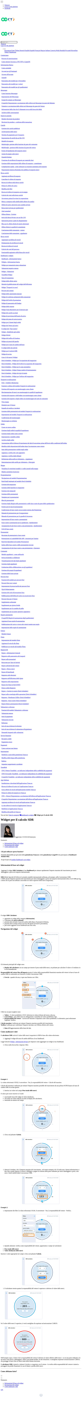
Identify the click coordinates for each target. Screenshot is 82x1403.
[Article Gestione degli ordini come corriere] (41, 434)
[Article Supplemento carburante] (41, 602)
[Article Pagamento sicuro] (41, 742)
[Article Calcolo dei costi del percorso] (41, 249)
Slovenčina (74, 50)
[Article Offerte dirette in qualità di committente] (41, 227)
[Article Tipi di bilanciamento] (41, 589)
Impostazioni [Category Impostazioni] (5, 751)
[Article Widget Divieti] (41, 335)
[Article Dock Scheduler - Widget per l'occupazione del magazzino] (41, 360)
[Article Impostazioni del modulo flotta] (41, 640)
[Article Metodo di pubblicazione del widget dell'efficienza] (41, 284)
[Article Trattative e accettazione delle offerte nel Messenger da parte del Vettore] (41, 106)
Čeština (17, 50)
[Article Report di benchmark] (41, 672)
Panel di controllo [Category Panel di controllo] (6, 116)
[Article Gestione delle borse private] (41, 573)
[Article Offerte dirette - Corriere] (41, 214)
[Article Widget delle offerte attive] (41, 281)
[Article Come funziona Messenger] (41, 93)
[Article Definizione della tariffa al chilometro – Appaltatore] (41, 459)
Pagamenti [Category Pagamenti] (4, 745)
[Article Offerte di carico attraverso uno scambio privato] (41, 205)
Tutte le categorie (14, 815)
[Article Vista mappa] (41, 402)
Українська (12, 52)
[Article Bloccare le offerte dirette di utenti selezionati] (41, 224)
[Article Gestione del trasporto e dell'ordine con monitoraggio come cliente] (41, 395)
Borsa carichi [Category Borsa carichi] (5, 173)
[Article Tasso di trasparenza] (41, 278)
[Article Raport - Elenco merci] (41, 669)
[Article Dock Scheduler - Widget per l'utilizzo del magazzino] (41, 376)
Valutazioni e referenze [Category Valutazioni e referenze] (7, 707)
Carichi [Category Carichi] (3, 125)
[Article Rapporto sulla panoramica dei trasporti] (41, 656)
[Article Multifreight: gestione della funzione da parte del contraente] (41, 144)
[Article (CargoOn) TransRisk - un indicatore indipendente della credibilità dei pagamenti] (41, 777)
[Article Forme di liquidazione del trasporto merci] (41, 151)
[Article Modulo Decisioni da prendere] (41, 119)
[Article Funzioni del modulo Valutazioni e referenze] (41, 710)
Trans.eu (7, 5)
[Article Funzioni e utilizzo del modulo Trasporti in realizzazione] (41, 386)
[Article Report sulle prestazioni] (41, 659)
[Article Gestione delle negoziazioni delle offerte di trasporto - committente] (41, 163)
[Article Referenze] (41, 723)
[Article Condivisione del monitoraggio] (41, 418)
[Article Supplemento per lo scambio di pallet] (41, 608)
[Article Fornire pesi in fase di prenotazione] (41, 507)
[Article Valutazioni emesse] (41, 713)
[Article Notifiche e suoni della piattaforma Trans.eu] (41, 755)
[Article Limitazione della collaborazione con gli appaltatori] (41, 567)
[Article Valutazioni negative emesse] (41, 268)
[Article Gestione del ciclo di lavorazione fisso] (41, 592)
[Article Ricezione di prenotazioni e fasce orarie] (41, 535)
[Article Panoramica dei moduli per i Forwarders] (41, 81)
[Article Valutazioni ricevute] (41, 720)
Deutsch (22, 50)
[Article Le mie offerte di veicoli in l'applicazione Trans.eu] (41, 805)
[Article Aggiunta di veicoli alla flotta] (41, 643)
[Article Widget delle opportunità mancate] (41, 294)
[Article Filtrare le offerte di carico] (41, 186)
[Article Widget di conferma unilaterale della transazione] (41, 297)
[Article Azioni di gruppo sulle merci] (41, 154)
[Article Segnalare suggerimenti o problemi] (41, 764)
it (4, 49)
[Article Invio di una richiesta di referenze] (41, 726)
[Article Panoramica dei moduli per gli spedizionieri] (41, 87)
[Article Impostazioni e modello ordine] (41, 437)
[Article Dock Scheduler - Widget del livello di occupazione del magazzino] (41, 364)
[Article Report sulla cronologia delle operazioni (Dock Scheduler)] (41, 694)
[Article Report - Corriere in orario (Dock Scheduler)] (41, 691)
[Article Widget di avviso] (41, 354)
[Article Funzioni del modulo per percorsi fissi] (41, 580)
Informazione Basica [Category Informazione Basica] (7, 65)
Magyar (43, 50)
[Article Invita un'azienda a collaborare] (41, 558)
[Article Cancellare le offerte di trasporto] (41, 179)
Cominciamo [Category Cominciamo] (4, 55)
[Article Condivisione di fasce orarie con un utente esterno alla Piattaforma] (41, 510)
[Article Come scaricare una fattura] (41, 748)
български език (9, 50)
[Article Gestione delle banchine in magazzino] (41, 488)
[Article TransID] (41, 78)
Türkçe (6, 52)
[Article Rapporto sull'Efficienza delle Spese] (41, 678)
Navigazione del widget (11, 845)
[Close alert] (2, 2)
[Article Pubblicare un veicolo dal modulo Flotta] (41, 647)
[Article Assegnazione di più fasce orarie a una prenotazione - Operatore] (41, 548)
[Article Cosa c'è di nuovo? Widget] (41, 357)
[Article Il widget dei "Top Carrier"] (41, 329)
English (27, 50)
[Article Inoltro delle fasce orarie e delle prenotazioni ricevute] (41, 545)
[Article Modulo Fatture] (41, 634)
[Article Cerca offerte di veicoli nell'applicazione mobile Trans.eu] (41, 790)
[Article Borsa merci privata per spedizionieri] (41, 208)
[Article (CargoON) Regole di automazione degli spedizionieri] (41, 618)
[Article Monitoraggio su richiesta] (41, 421)
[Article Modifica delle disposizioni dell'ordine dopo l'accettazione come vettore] (41, 446)
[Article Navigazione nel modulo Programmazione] (41, 478)
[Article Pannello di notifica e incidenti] (41, 408)
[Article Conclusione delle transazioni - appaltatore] (41, 233)
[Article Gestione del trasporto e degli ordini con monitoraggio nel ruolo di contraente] (41, 399)
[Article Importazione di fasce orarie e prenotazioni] (41, 519)
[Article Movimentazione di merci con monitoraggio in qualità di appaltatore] (41, 392)
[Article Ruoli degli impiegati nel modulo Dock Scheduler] (41, 481)
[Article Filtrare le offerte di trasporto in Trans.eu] (41, 793)
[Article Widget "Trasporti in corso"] (41, 287)
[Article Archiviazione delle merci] (41, 132)
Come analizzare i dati (11, 846)
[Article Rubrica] (41, 761)
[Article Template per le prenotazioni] (41, 497)
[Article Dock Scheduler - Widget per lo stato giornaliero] (41, 367)
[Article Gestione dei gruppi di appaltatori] (41, 570)
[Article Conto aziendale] (41, 68)
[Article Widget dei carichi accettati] (41, 313)
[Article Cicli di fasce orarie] (41, 529)
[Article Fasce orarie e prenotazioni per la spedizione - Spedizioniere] (41, 523)
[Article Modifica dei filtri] (41, 189)
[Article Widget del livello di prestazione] (41, 300)
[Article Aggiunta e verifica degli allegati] (41, 456)
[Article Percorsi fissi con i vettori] (41, 583)
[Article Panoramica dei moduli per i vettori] (41, 84)
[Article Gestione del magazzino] (41, 484)
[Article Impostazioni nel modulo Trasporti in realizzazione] (41, 414)
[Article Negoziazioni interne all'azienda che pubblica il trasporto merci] (41, 170)
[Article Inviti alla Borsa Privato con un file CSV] (41, 217)
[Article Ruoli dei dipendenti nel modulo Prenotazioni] (41, 542)
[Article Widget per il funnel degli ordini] (41, 322)
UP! (2, 1390)
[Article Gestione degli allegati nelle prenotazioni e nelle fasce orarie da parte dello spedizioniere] (41, 503)
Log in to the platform (11, 6)
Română (62, 50)
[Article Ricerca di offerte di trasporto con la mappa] (41, 192)
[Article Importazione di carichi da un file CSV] (41, 138)
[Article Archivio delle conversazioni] (41, 112)
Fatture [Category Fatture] (3, 631)
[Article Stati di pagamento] (41, 716)
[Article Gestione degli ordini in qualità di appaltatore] (41, 430)
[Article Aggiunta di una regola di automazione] (41, 621)
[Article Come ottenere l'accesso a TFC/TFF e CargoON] (41, 62)
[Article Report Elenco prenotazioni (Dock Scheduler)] (41, 704)
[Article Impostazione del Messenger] (41, 97)
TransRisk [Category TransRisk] (4, 767)
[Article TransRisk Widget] (41, 275)
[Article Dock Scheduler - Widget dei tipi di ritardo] (41, 373)
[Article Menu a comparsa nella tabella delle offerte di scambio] (41, 201)
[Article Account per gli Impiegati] (41, 71)
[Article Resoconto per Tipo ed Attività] (41, 662)
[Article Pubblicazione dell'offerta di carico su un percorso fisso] (41, 596)
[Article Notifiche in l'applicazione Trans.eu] (41, 809)
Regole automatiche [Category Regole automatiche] (7, 615)
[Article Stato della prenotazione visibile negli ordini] (41, 449)
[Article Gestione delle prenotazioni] (41, 494)
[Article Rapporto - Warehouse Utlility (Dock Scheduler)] (41, 697)
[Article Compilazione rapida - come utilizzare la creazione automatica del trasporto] (41, 167)
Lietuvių (53, 50)
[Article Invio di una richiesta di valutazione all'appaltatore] (41, 729)
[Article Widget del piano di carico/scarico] (41, 319)
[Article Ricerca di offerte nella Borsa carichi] (41, 182)
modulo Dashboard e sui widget (20, 859)
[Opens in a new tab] (41, 1396)
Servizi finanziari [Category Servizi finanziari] (6, 735)
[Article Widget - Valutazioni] (41, 271)
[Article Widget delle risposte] (41, 306)
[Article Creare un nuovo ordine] (41, 427)
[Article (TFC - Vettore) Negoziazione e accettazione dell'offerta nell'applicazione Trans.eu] (41, 796)
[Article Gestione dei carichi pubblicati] (41, 128)
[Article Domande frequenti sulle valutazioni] (41, 732)
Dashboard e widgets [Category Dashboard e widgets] (7, 255)
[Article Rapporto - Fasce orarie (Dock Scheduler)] (41, 701)
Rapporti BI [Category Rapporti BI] (4, 650)
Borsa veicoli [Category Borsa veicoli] (5, 236)
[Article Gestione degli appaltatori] (41, 564)
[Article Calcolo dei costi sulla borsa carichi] (41, 195)
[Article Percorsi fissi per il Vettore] (41, 599)
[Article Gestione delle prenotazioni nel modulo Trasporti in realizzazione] (41, 411)
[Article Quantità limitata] (41, 157)
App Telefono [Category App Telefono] (5, 780)
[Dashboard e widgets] (27, 815)
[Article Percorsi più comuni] (41, 291)
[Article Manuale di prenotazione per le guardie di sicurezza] (41, 516)
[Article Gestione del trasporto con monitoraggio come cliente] (41, 389)
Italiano (48, 50)
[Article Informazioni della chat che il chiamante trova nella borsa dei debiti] (41, 109)
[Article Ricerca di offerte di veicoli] (41, 246)
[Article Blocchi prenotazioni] (41, 500)
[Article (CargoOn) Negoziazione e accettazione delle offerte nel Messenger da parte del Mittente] (41, 103)
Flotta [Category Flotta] (2, 637)
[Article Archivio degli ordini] (41, 440)
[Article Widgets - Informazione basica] (41, 262)
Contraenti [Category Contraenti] (4, 551)
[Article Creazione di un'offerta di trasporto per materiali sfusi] (41, 160)
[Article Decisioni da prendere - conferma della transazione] (41, 122)
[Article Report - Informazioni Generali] (41, 653)
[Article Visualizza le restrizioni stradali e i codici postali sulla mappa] (41, 469)
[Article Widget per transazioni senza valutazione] (41, 265)
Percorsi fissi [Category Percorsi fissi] (4, 576)
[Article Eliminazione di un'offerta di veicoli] (41, 243)
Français (37, 50)
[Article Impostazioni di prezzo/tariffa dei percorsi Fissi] (41, 586)
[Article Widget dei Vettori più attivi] (41, 325)
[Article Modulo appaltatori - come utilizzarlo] (41, 554)
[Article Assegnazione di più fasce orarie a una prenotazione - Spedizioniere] (41, 526)
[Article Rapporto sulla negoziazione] (41, 681)
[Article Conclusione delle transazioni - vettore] (41, 230)
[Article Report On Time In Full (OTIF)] (41, 685)
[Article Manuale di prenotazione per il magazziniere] (41, 513)
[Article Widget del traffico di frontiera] (41, 338)
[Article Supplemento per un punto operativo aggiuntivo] (41, 612)
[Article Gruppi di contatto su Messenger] (41, 100)
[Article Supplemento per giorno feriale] (41, 605)
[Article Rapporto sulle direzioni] (41, 675)
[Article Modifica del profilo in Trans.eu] (41, 812)
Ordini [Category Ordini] (3, 424)
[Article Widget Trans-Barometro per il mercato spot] (41, 310)
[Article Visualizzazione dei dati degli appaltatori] (41, 561)
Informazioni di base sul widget (13, 843)
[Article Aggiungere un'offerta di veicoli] (41, 240)
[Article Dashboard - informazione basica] (41, 259)
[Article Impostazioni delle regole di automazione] (41, 627)
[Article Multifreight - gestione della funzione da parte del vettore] (41, 147)
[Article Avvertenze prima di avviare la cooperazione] (41, 198)
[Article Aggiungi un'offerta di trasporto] (41, 176)
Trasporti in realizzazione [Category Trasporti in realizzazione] (8, 379)
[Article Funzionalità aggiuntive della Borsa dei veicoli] (41, 252)
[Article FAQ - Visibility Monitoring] (41, 383)
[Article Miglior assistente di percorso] (41, 472)
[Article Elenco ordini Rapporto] (41, 688)
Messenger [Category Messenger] (4, 90)
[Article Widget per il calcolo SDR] (41, 351)
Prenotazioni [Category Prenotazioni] (4, 532)
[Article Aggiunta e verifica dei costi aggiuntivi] (41, 453)
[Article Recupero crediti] (41, 739)
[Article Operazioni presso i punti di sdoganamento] (41, 221)
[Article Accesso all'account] (41, 74)
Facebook (7, 8)
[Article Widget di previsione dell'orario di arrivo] (41, 316)
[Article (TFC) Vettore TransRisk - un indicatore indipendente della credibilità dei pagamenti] (41, 770)
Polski (58, 50)
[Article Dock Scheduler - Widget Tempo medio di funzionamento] (41, 370)
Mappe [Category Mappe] (3, 465)
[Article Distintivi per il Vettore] (41, 405)
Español (32, 50)
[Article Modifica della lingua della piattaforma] (41, 758)
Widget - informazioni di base (19, 1042)
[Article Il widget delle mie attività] (41, 348)
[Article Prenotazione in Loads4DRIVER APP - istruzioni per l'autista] (41, 538)
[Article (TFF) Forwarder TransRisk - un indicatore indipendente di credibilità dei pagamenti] (41, 774)
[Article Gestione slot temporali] (41, 491)
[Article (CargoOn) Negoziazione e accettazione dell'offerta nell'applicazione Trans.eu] (41, 799)
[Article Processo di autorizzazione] (41, 58)
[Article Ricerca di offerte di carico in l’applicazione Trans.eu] (41, 786)
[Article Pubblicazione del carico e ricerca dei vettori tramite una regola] (41, 624)
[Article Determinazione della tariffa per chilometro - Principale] (41, 462)
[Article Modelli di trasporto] (41, 141)
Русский (68, 50)
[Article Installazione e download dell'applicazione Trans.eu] (41, 783)
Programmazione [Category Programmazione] (6, 475)
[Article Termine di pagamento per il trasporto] (41, 135)
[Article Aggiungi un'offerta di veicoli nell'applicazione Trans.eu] (41, 802)
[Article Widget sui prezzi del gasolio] (41, 341)
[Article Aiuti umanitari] (41, 211)
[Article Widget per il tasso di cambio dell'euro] (41, 345)
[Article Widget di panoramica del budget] (41, 303)
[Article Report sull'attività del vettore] (41, 666)
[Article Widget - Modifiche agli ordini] (41, 332)
